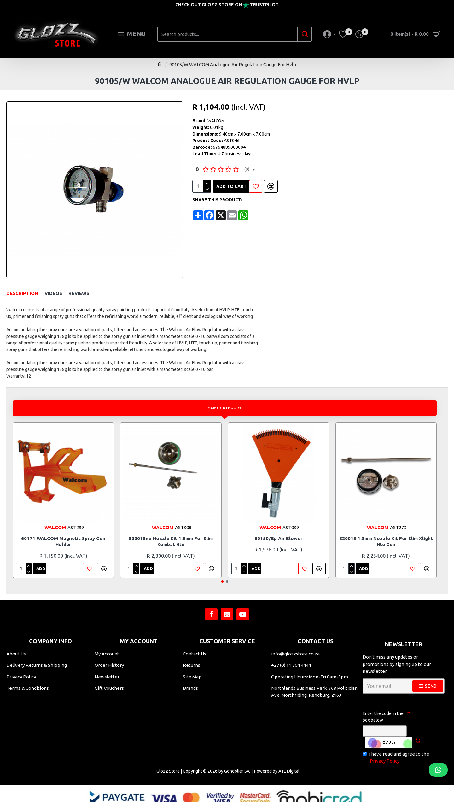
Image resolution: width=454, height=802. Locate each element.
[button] (222, 574)
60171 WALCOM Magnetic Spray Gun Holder (63, 533)
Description (22, 293)
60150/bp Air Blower (278, 530)
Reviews (78, 293)
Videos (53, 293)
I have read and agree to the (396, 750)
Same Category (224, 400)
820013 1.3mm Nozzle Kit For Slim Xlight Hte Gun (386, 533)
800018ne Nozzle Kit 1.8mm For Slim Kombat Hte (171, 533)
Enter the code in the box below (383, 709)
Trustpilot (264, 4)
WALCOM (216, 120)
